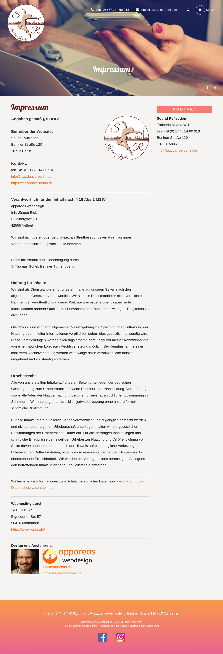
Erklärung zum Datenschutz (144, 625)
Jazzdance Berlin (110, 622)
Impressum (121, 625)
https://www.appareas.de (62, 573)
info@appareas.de (57, 567)
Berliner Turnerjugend (101, 625)
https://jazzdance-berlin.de (32, 183)
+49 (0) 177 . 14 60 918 (108, 10)
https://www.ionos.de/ (28, 529)
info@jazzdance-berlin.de (155, 10)
